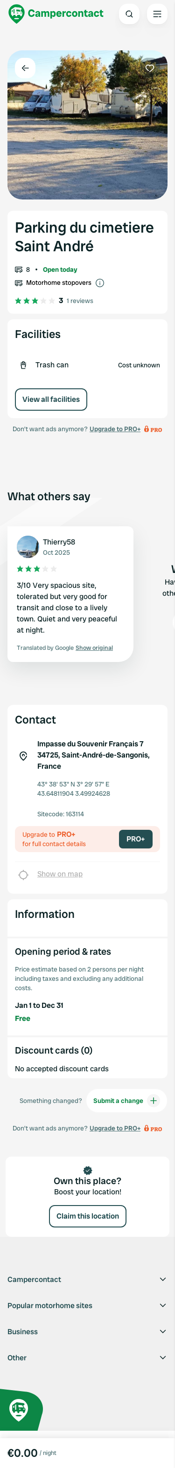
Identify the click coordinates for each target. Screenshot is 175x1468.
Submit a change (126, 1100)
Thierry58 (59, 542)
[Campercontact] (56, 14)
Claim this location (87, 1216)
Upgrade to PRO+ (115, 429)
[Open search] (129, 14)
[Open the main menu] (157, 14)
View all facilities (51, 399)
